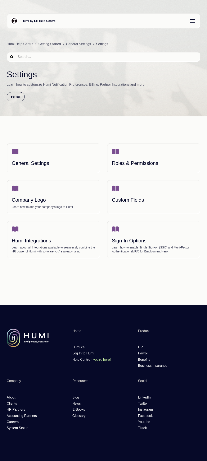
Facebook (145, 416)
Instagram (145, 409)
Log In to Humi (83, 353)
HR (140, 347)
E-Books (78, 409)
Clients (12, 403)
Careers (13, 422)
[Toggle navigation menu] (192, 20)
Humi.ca (78, 347)
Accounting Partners (22, 416)
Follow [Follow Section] (15, 96)
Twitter (143, 403)
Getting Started (49, 44)
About (11, 397)
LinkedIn (144, 397)
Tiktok (142, 428)
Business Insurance (152, 365)
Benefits (144, 359)
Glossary (79, 416)
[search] (103, 56)
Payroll (143, 353)
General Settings (78, 44)
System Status (17, 428)
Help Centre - (91, 359)
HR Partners (16, 409)
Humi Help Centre (20, 44)
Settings (102, 44)
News (76, 403)
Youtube (144, 422)
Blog (75, 397)
